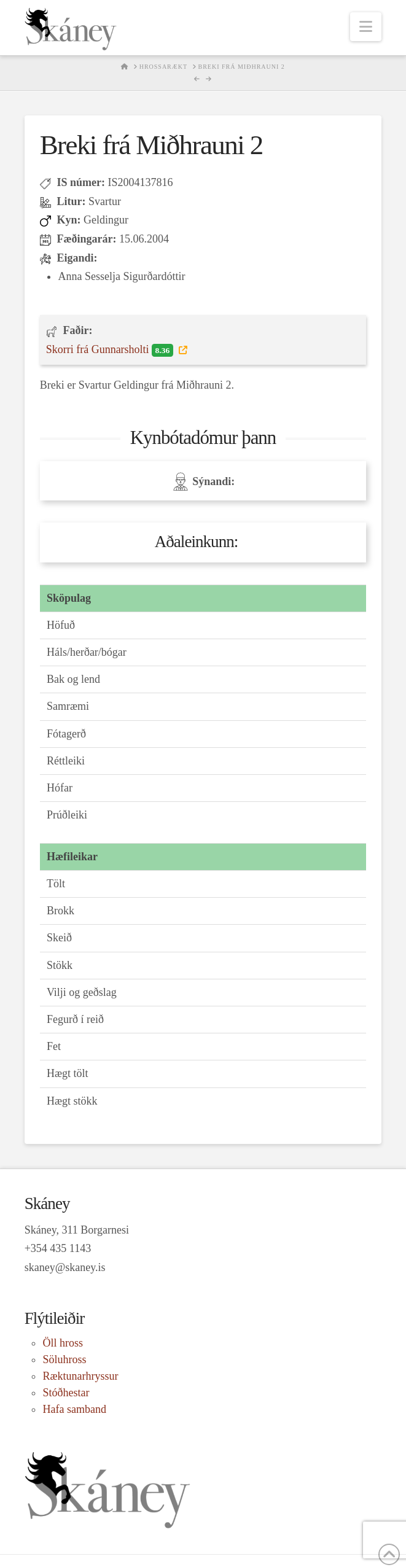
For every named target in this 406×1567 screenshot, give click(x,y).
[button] (365, 26)
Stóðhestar (65, 1392)
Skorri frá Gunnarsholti (111, 350)
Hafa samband (74, 1409)
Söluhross (64, 1359)
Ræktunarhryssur (80, 1376)
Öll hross (62, 1343)
